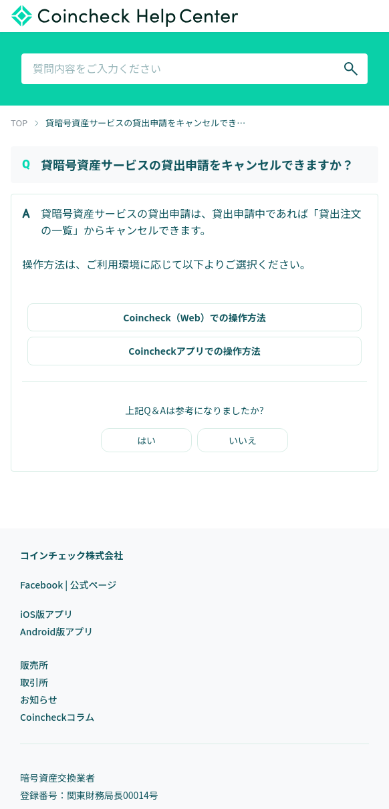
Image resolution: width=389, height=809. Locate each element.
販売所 (34, 664)
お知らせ (38, 699)
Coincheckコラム (57, 716)
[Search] (351, 69)
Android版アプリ (56, 631)
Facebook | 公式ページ (68, 584)
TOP (19, 122)
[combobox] (194, 69)
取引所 (34, 682)
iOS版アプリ (46, 614)
